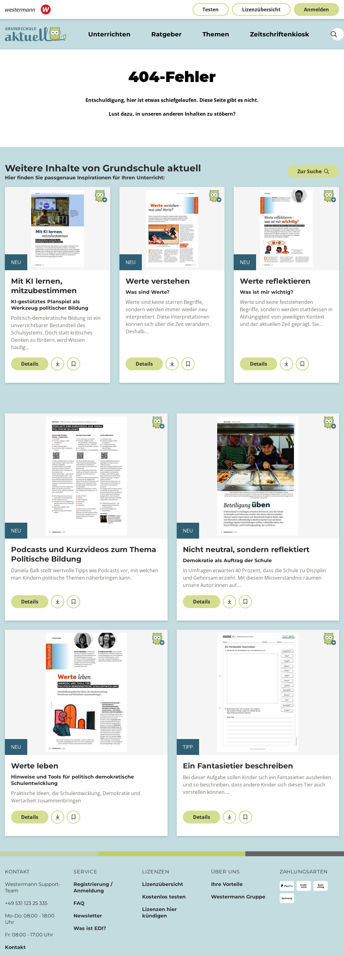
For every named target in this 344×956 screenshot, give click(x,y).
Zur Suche (313, 171)
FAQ (79, 903)
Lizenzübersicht (261, 9)
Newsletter (88, 916)
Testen (210, 9)
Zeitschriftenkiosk (279, 34)
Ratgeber (166, 34)
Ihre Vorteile (227, 884)
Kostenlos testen (164, 897)
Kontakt (15, 947)
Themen (215, 34)
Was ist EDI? (90, 928)
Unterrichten (109, 34)
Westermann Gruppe (238, 897)
